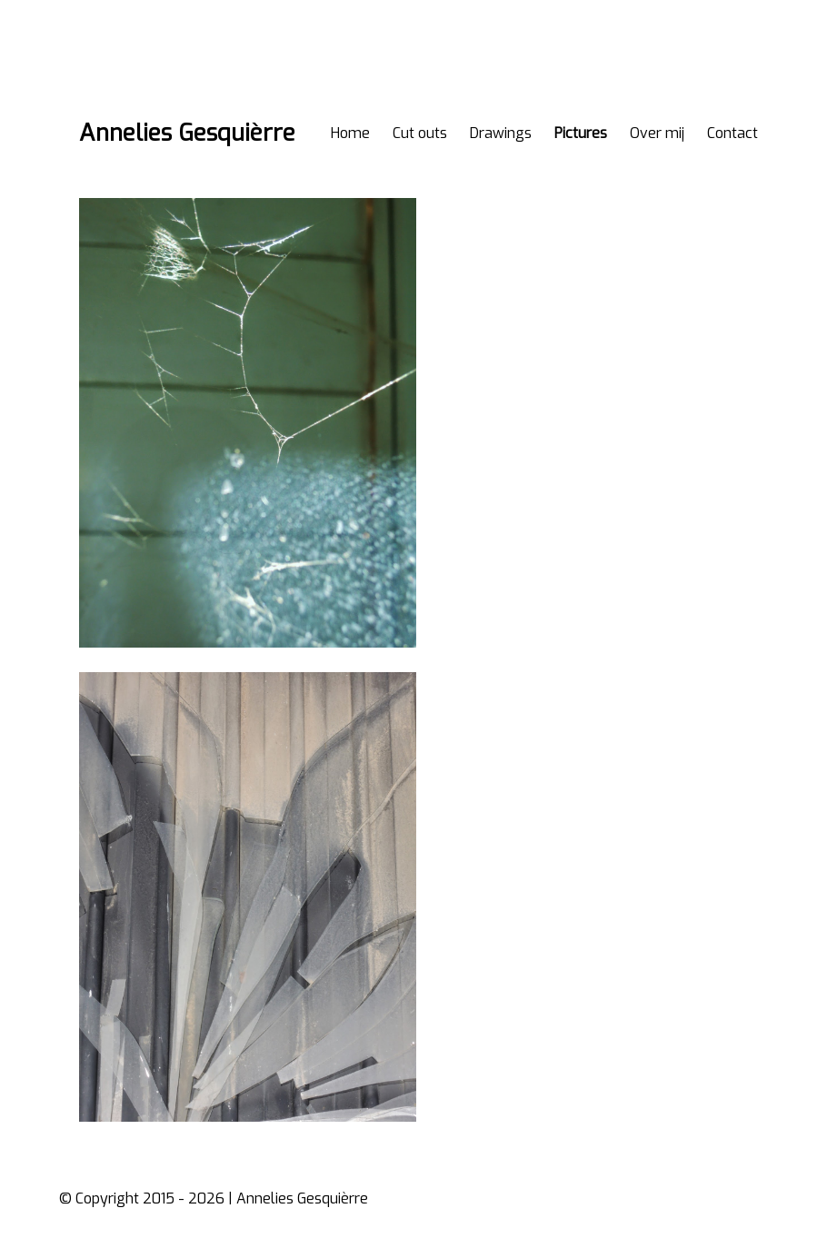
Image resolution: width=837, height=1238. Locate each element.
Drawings (501, 133)
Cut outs (420, 133)
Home (350, 133)
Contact (732, 133)
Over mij (657, 133)
